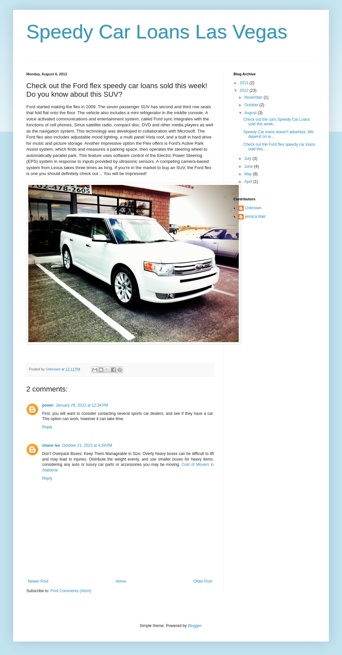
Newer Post (38, 581)
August (251, 113)
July (248, 158)
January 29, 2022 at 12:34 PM (82, 405)
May (248, 174)
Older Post (202, 581)
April (248, 181)
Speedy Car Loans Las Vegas (156, 32)
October (251, 105)
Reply (47, 427)
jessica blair (255, 216)
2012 (245, 90)
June (249, 166)
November (254, 97)
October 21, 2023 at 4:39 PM (87, 445)
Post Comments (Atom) (70, 591)
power (48, 405)
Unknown (253, 208)
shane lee (51, 445)
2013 (245, 83)
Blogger (194, 625)
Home (121, 581)
